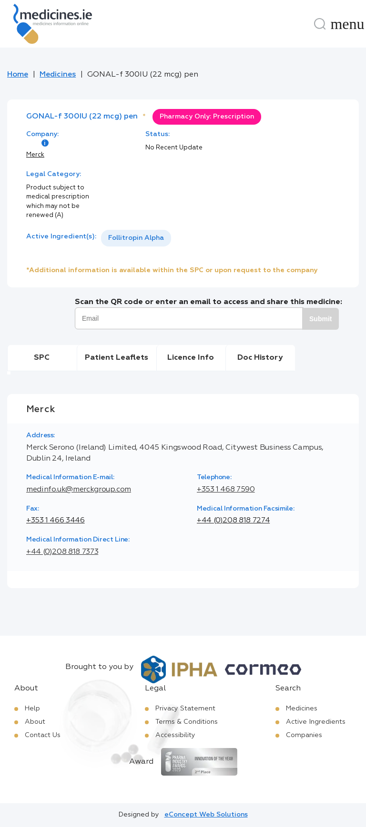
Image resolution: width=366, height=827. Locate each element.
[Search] (319, 23)
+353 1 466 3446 (55, 520)
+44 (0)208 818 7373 (62, 552)
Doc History (260, 358)
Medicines (58, 75)
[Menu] (347, 23)
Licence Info (190, 358)
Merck (35, 155)
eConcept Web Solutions (206, 814)
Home (17, 75)
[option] (136, 238)
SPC (42, 358)
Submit (320, 319)
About (35, 722)
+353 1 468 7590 (226, 489)
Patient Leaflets (116, 358)
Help (32, 708)
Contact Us (43, 735)
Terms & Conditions (186, 722)
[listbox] (136, 238)
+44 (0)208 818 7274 (233, 520)
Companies (304, 735)
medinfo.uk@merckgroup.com (78, 489)
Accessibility (175, 735)
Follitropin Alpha (136, 238)
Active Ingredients (316, 722)
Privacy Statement (185, 708)
